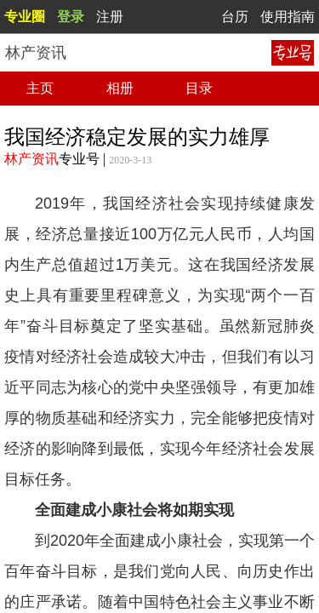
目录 (199, 88)
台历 (234, 16)
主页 (40, 88)
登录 (70, 16)
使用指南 (287, 16)
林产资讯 (31, 159)
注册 (109, 16)
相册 (120, 88)
